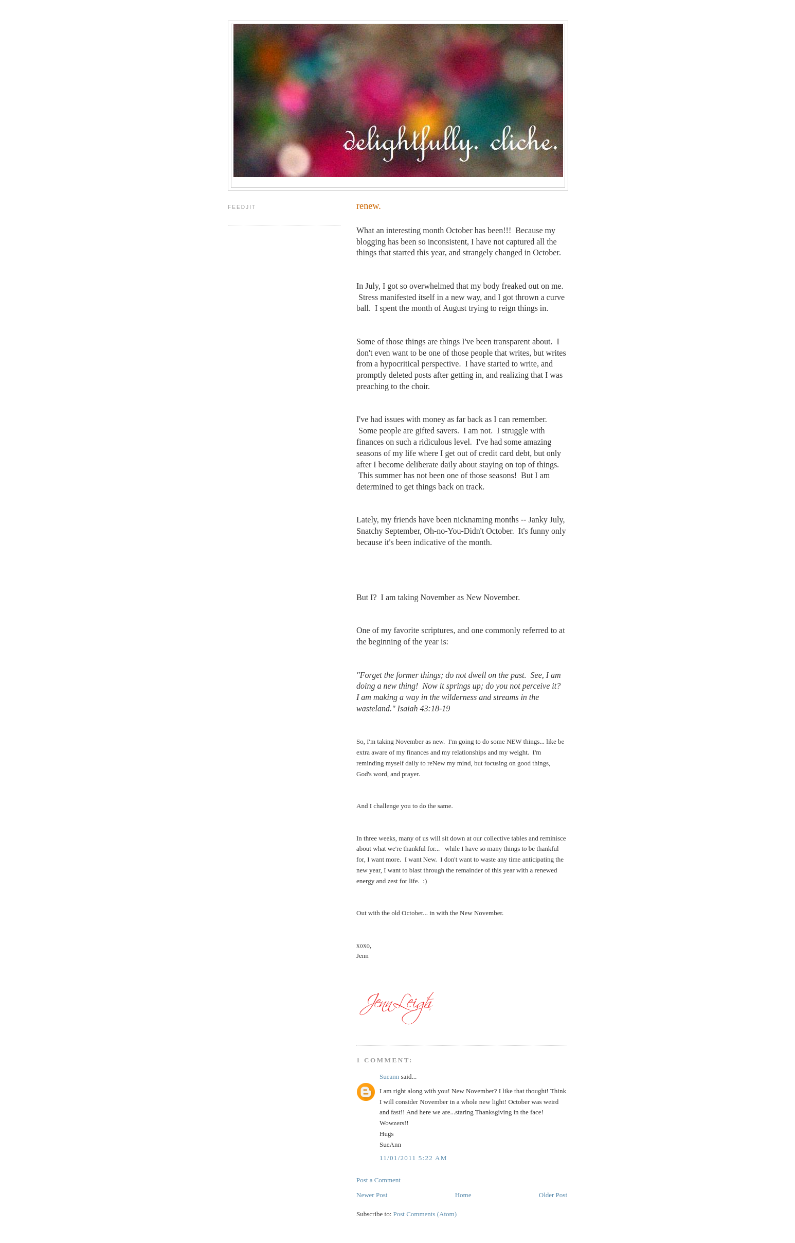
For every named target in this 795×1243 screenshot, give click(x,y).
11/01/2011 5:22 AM (413, 1158)
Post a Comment (378, 1180)
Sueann (389, 1076)
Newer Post (371, 1195)
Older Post (553, 1195)
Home (463, 1195)
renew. (368, 206)
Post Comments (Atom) (425, 1214)
